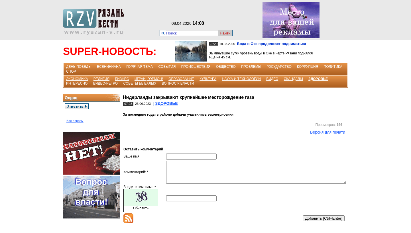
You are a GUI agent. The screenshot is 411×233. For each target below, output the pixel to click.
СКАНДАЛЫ (293, 79)
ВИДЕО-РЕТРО (105, 83)
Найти (225, 33)
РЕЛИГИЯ (101, 79)
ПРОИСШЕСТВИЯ (196, 67)
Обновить (140, 212)
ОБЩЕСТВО (226, 67)
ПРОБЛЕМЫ (251, 67)
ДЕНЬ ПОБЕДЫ (78, 67)
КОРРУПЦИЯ (307, 67)
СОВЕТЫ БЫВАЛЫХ (139, 83)
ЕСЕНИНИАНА (109, 67)
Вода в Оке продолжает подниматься (271, 44)
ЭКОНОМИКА (77, 79)
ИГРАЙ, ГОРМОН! (149, 79)
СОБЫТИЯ (167, 67)
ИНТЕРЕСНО (77, 83)
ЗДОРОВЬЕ (318, 79)
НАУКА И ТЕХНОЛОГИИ (241, 79)
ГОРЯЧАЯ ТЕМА (139, 67)
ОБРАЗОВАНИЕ (181, 79)
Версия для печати (327, 132)
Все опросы (75, 120)
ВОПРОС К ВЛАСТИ (178, 83)
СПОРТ (72, 71)
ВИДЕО (272, 79)
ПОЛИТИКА (333, 67)
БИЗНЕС (122, 79)
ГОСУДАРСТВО (279, 67)
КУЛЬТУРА (208, 79)
